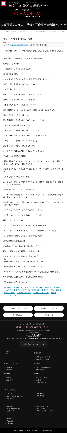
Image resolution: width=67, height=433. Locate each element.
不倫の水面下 (10, 423)
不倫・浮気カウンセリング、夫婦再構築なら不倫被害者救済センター (33, 339)
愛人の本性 (10, 406)
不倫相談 (17, 290)
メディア (9, 394)
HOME (7, 31)
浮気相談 (35, 290)
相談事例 (8, 377)
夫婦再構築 (18, 288)
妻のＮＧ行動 (41, 408)
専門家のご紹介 (40, 369)
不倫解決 (47, 288)
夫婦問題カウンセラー (33, 288)
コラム (7, 354)
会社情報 (38, 380)
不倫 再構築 (56, 290)
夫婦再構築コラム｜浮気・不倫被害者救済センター (22, 31)
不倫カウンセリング (41, 293)
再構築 (53, 293)
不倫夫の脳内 (10, 421)
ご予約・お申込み (41, 382)
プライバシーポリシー (42, 377)
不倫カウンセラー (24, 293)
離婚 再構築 (9, 293)
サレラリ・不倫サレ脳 (13, 408)
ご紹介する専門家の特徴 (43, 367)
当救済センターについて (43, 357)
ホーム (7, 351)
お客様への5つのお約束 (42, 359)
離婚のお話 (10, 418)
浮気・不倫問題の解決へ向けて (43, 31)
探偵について (10, 411)
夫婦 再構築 (10, 398)
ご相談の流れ (9, 367)
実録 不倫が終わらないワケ (45, 411)
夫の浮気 (7, 290)
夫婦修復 (57, 288)
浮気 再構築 (40, 396)
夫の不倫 (7, 288)
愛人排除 (26, 290)
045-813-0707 (33, 335)
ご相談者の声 (9, 380)
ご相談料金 (9, 369)
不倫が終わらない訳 (42, 406)
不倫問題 (45, 290)
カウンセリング (10, 295)
